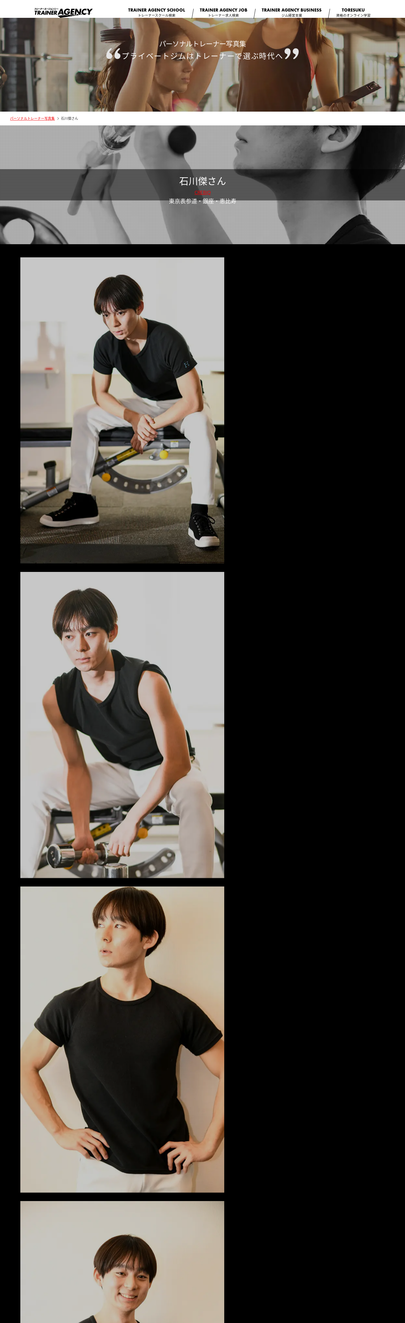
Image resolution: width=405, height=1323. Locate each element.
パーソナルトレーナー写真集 (32, 124)
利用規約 (213, 1267)
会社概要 (122, 1267)
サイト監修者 (152, 1267)
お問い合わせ (284, 1267)
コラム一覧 (184, 1267)
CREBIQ (202, 198)
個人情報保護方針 (247, 1267)
